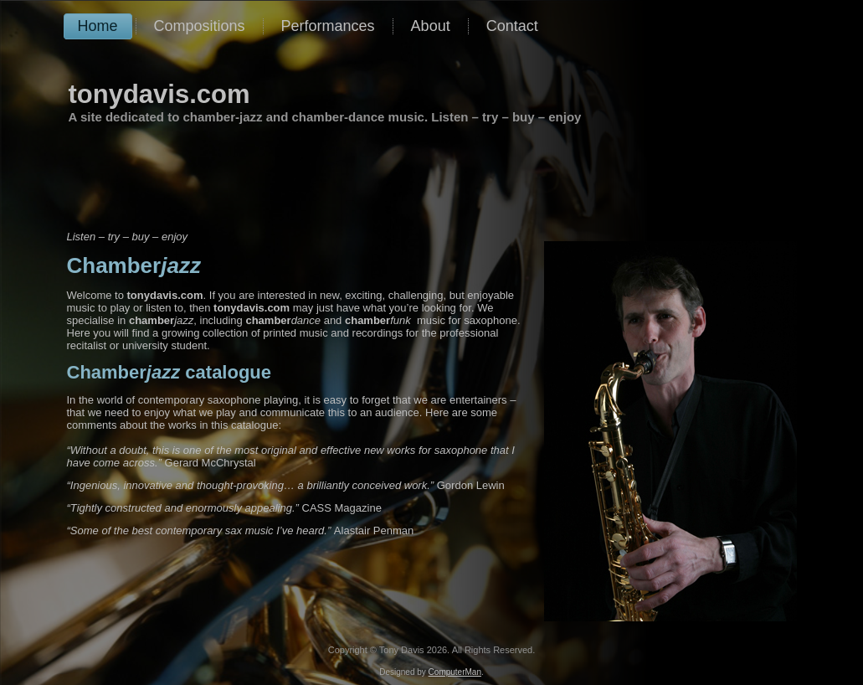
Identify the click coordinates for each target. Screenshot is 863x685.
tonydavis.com (159, 94)
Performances (328, 26)
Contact (512, 26)
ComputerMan (455, 672)
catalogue (169, 372)
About (430, 26)
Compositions (199, 26)
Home (98, 26)
